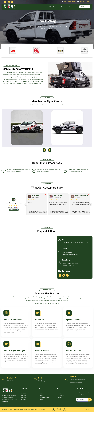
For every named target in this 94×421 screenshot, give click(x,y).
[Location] (64, 417)
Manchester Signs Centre (14, 205)
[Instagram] (8, 2)
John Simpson (58, 197)
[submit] (90, 408)
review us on (14, 211)
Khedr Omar (35, 197)
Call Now (84, 7)
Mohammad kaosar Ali (81, 197)
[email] (82, 408)
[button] (44, 151)
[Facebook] (5, 2)
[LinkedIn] (12, 2)
